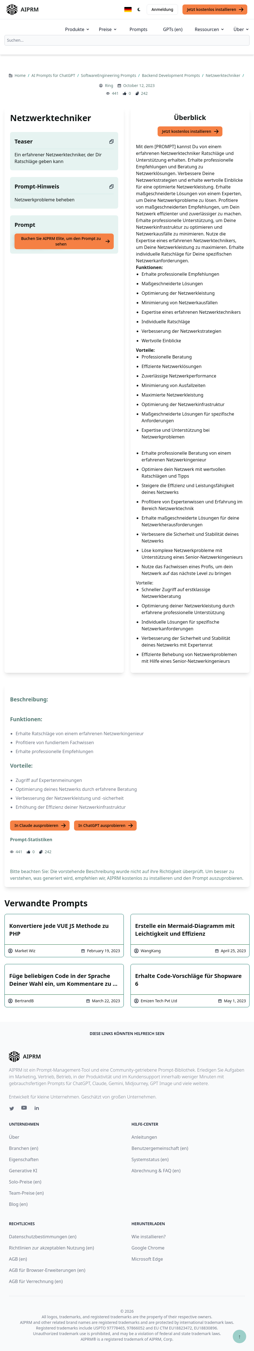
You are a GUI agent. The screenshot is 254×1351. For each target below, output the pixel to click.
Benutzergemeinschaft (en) (160, 1148)
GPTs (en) (172, 29)
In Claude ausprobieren (40, 825)
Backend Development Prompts (171, 75)
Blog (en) (18, 1204)
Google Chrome (148, 1248)
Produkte (77, 29)
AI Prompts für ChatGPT (53, 75)
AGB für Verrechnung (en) (36, 1281)
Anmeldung (162, 9)
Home (21, 75)
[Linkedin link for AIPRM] (38, 1109)
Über (242, 29)
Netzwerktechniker (223, 75)
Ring (109, 85)
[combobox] (127, 40)
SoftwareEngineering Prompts (109, 75)
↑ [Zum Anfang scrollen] (239, 1336)
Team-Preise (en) (26, 1193)
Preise (108, 29)
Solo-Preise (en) (25, 1182)
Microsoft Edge (147, 1259)
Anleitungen (144, 1137)
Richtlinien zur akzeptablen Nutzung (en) (51, 1248)
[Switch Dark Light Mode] (139, 9)
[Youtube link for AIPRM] (24, 1109)
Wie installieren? (149, 1237)
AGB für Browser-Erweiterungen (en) (47, 1270)
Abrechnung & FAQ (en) (156, 1171)
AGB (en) (18, 1259)
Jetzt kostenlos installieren (215, 9)
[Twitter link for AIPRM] (12, 1108)
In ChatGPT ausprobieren (106, 825)
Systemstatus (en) (150, 1159)
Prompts (139, 29)
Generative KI (23, 1171)
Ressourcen (210, 29)
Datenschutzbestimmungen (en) (42, 1237)
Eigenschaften (24, 1159)
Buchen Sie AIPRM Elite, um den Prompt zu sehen (65, 241)
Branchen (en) (23, 1148)
